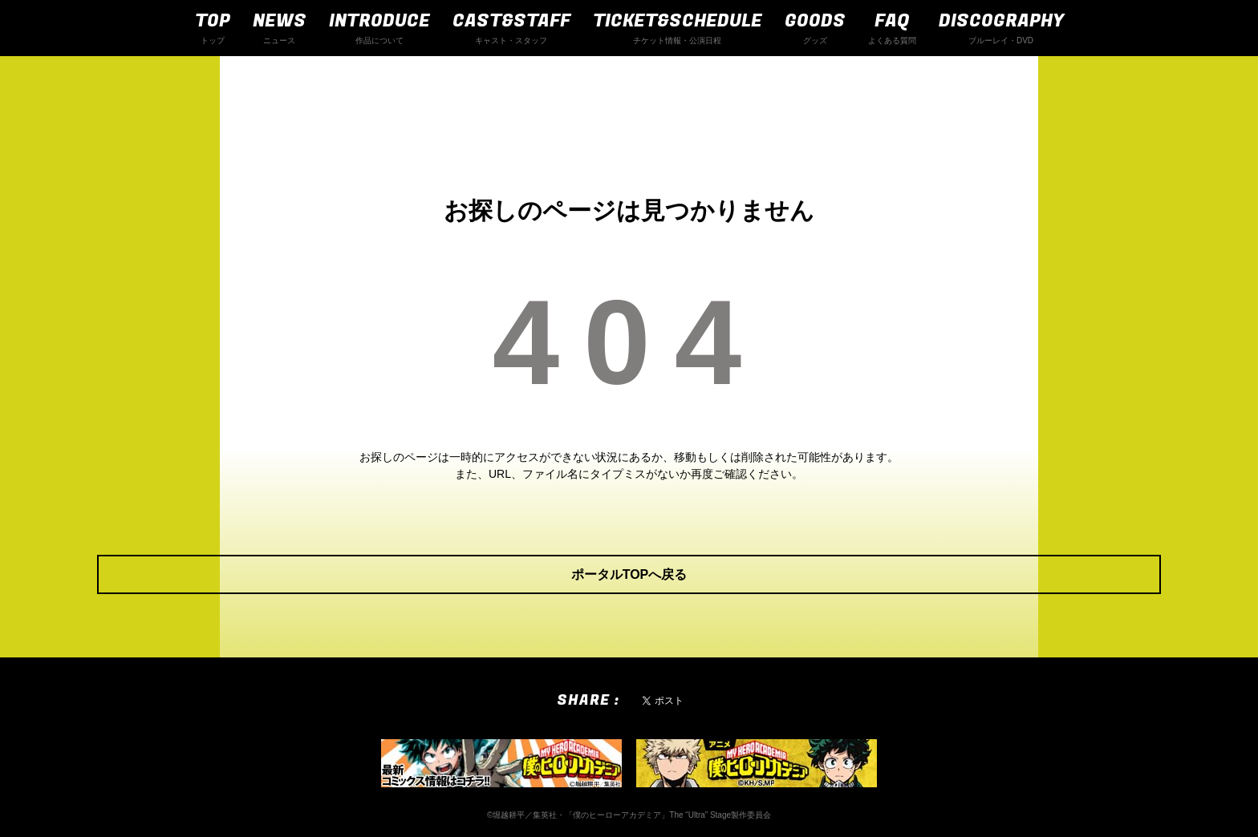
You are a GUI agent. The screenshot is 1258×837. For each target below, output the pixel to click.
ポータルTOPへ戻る (629, 574)
